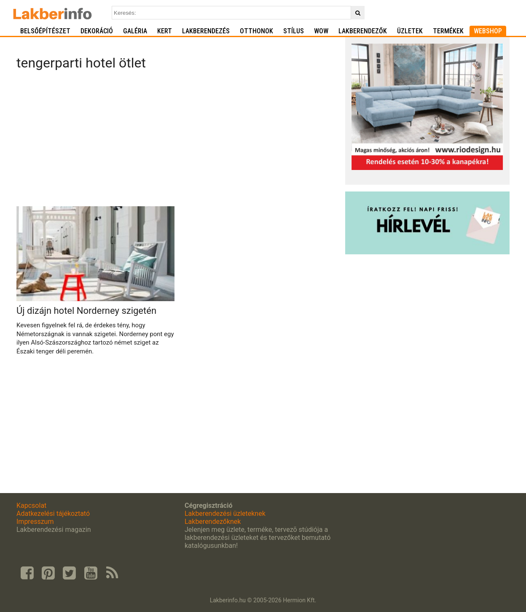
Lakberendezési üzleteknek (225, 514)
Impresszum (35, 522)
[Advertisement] (177, 141)
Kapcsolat (31, 505)
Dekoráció (97, 31)
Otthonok (256, 31)
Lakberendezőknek (213, 522)
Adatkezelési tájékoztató (53, 514)
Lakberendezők (362, 31)
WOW (321, 31)
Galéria (135, 31)
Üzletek (410, 31)
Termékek (448, 31)
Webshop (488, 31)
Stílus (293, 31)
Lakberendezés (206, 31)
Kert (164, 31)
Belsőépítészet (45, 31)
